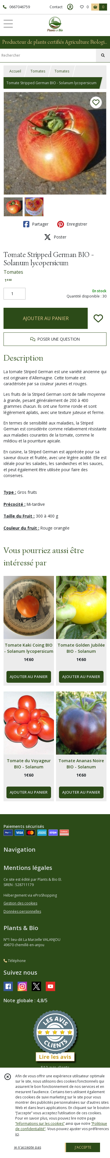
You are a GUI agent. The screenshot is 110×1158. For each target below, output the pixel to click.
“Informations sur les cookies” (40, 1123)
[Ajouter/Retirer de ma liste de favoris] (98, 318)
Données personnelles (22, 911)
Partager (35, 224)
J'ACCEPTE (83, 1147)
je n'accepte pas (27, 1147)
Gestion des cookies (20, 903)
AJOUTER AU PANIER (46, 318)
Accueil (15, 71)
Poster (55, 237)
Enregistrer (72, 224)
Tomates (38, 71)
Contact (56, 6)
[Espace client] (70, 7)
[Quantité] (15, 294)
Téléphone (15, 960)
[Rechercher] (103, 55)
